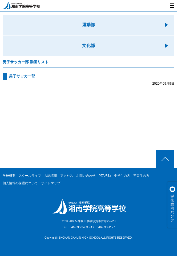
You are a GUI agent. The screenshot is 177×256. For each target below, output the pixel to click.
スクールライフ (30, 175)
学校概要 (9, 175)
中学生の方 (122, 175)
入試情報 (50, 175)
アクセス (66, 175)
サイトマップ (50, 183)
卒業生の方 (141, 175)
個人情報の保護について (20, 183)
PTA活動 (105, 175)
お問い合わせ (85, 175)
